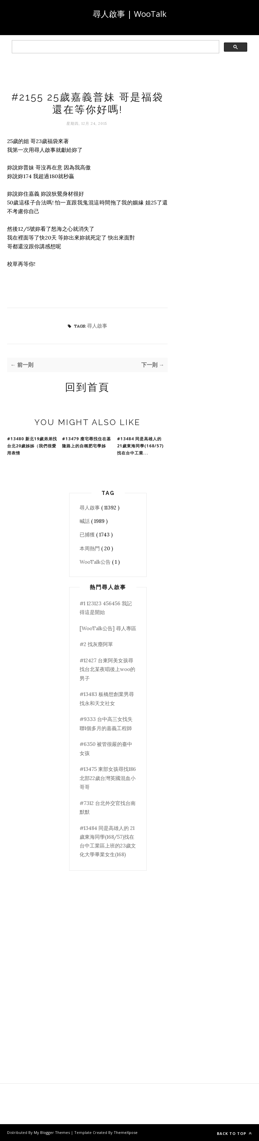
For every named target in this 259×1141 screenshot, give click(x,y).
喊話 (85, 521)
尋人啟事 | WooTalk (130, 13)
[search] (114, 47)
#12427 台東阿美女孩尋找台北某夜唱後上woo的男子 (107, 669)
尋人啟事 (97, 326)
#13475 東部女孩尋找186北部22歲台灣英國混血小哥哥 (108, 778)
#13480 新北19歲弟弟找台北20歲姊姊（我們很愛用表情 (32, 446)
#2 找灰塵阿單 (96, 644)
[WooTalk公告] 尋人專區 (108, 628)
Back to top (234, 1133)
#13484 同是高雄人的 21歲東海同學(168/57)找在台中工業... (140, 446)
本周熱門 (90, 548)
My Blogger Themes (52, 1132)
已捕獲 (88, 534)
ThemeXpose (126, 1132)
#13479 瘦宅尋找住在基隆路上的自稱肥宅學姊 (86, 442)
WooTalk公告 (96, 562)
